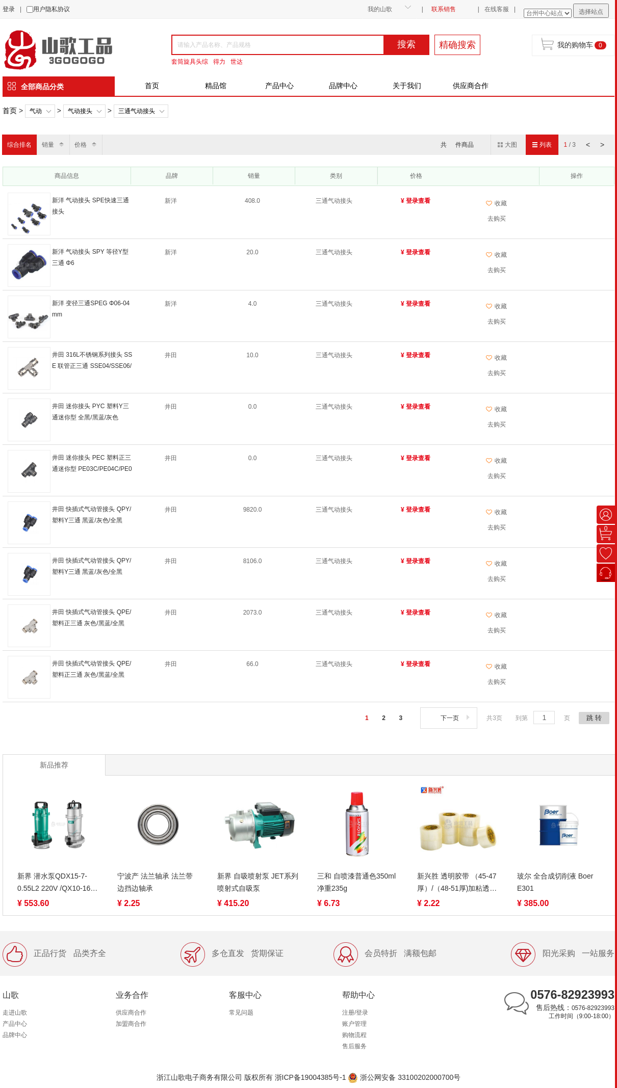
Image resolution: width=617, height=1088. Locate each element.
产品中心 (279, 86)
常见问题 (241, 1012)
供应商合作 (471, 86)
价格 (80, 144)
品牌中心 (343, 86)
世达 (236, 61)
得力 (219, 61)
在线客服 (496, 9)
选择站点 (591, 11)
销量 (48, 144)
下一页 (456, 718)
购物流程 (354, 1035)
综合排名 (19, 144)
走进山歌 (15, 1012)
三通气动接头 (136, 111)
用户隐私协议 (51, 9)
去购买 (496, 218)
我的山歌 (380, 9)
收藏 (496, 203)
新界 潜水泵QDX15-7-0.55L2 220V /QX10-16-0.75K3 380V (55, 883)
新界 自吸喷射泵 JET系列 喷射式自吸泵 (257, 882)
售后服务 (354, 1046)
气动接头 (80, 111)
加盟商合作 (131, 1023)
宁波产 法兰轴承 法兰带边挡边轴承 (155, 882)
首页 (152, 86)
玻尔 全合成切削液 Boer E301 (555, 882)
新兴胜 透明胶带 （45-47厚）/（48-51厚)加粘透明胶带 (457, 883)
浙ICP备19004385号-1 (310, 1077)
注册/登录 (355, 1012)
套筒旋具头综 (189, 61)
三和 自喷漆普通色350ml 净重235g (356, 882)
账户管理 (354, 1023)
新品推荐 (54, 765)
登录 (9, 9)
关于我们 (407, 86)
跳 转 (594, 718)
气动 (36, 111)
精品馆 (215, 86)
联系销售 (443, 9)
